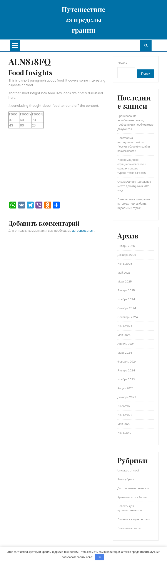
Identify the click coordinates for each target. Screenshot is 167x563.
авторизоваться (83, 230)
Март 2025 (124, 281)
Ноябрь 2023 (126, 379)
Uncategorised (128, 470)
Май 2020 (123, 424)
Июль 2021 (124, 406)
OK (99, 557)
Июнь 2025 (124, 264)
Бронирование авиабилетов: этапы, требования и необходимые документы (135, 122)
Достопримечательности (133, 488)
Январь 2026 (126, 246)
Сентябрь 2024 (127, 317)
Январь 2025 (126, 290)
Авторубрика (125, 479)
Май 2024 (124, 335)
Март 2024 (124, 353)
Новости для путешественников (129, 508)
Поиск (122, 63)
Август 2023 (125, 388)
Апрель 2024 (126, 344)
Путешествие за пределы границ (83, 19)
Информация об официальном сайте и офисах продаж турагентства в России (132, 166)
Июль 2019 (124, 433)
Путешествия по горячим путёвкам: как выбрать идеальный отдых (133, 203)
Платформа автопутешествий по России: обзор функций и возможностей (133, 144)
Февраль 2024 (127, 361)
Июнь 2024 (124, 326)
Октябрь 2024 (126, 308)
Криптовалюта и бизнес (132, 497)
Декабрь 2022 (126, 397)
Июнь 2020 (124, 415)
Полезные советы (128, 528)
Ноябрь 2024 (126, 299)
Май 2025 (123, 273)
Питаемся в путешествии (133, 519)
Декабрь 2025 (126, 255)
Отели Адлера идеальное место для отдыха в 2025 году (134, 186)
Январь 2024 (126, 370)
